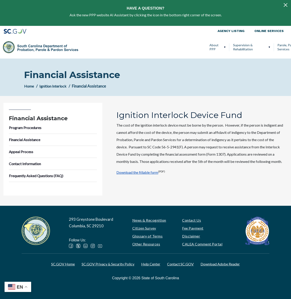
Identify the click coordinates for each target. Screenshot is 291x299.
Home (29, 86)
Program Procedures (25, 127)
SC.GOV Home (63, 264)
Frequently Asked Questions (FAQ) (36, 176)
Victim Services (207, 47)
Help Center (150, 264)
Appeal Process (21, 152)
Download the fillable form (137, 172)
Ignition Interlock (236, 47)
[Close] (285, 5)
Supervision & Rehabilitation (115, 47)
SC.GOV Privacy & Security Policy (108, 264)
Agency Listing (231, 31)
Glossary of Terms (147, 236)
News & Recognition (149, 220)
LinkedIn (85, 246)
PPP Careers (267, 47)
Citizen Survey (144, 228)
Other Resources (146, 244)
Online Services (269, 31)
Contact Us (191, 220)
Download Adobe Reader (220, 264)
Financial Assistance (24, 139)
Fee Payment (192, 228)
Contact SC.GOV (180, 264)
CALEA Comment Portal (202, 244)
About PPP (86, 47)
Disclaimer (191, 236)
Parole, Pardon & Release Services (167, 47)
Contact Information (25, 164)
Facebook (71, 246)
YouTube (100, 246)
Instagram (93, 246)
